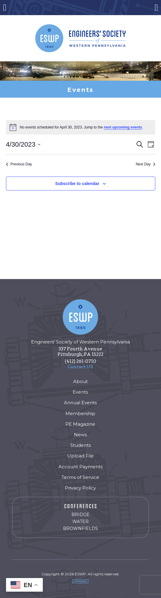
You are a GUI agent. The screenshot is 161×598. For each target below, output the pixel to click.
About (80, 381)
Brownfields (80, 528)
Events (80, 392)
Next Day (145, 164)
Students (80, 445)
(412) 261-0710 (80, 361)
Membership (80, 413)
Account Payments (80, 467)
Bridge (80, 514)
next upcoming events (123, 127)
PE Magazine (80, 424)
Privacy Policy (80, 488)
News (80, 434)
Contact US (80, 366)
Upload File (80, 456)
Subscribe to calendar (77, 183)
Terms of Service (80, 477)
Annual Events (80, 402)
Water (80, 521)
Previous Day (19, 164)
